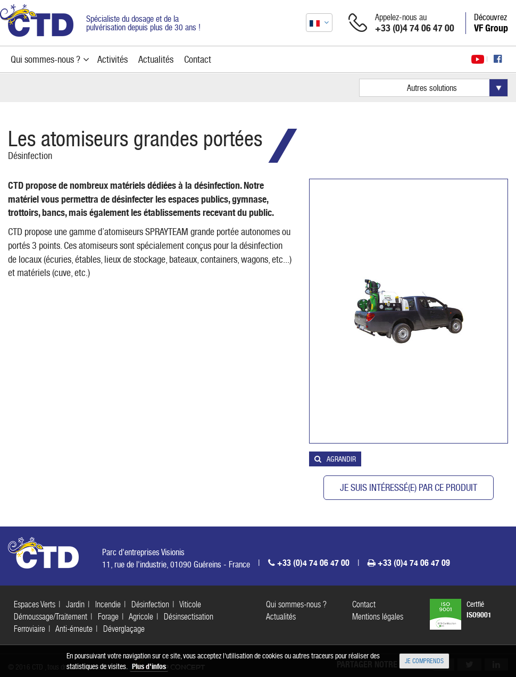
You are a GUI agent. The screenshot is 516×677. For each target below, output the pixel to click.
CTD (36, 20)
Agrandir (341, 459)
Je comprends (424, 661)
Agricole (141, 617)
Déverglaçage (124, 629)
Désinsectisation (188, 617)
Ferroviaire (29, 629)
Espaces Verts (34, 604)
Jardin (75, 604)
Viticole (190, 604)
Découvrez (491, 23)
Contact (364, 604)
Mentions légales (377, 617)
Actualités (281, 617)
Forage (108, 617)
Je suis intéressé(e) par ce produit (408, 487)
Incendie (108, 604)
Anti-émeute (74, 629)
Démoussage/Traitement (50, 617)
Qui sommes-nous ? (296, 604)
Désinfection (30, 155)
